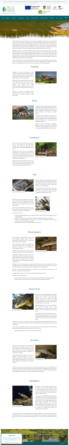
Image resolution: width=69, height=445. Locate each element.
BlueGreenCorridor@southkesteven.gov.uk (43, 432)
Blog (57, 18)
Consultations (21, 18)
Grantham (7, 18)
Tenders (27, 18)
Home (2, 18)
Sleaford (13, 18)
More (61, 18)
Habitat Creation (44, 18)
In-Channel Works (34, 18)
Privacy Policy (62, 434)
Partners (51, 18)
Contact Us (66, 18)
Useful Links (62, 431)
